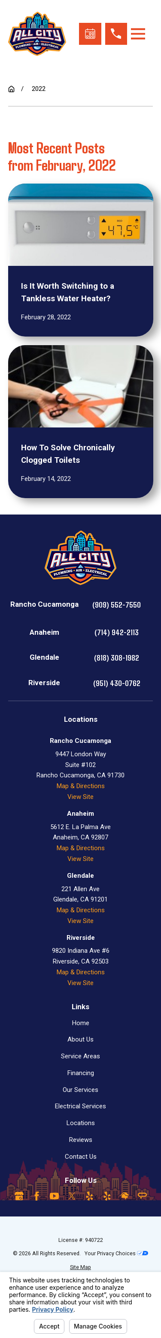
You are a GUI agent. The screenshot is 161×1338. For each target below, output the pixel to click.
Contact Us (81, 1156)
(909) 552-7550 (116, 604)
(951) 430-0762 (116, 683)
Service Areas (80, 1056)
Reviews (80, 1140)
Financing (80, 1073)
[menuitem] (80, 1267)
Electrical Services (80, 1106)
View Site (80, 797)
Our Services (80, 1090)
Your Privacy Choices (116, 1253)
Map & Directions (81, 786)
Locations (81, 1123)
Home (80, 1023)
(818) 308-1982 (116, 657)
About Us (80, 1039)
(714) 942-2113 (116, 632)
